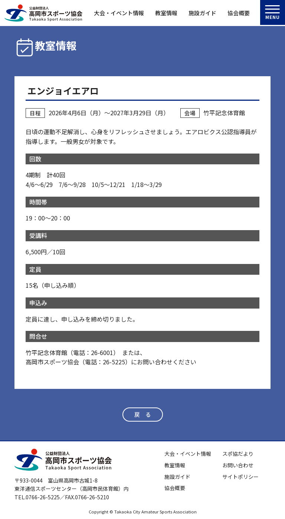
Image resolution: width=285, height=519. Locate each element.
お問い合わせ (237, 465)
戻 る (142, 414)
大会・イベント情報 (119, 13)
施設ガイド (202, 13)
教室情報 (166, 13)
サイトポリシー (240, 476)
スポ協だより (237, 454)
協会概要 (238, 13)
